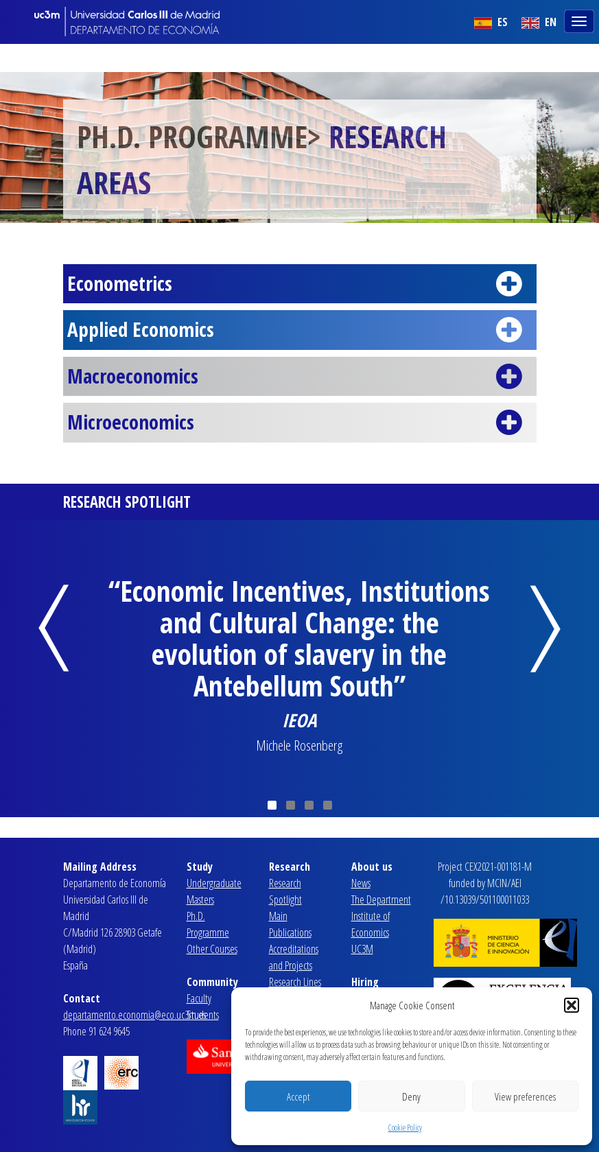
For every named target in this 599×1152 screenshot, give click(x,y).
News (361, 883)
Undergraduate (214, 883)
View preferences (525, 1096)
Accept (298, 1096)
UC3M (362, 948)
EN (538, 22)
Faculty (199, 998)
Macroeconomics (299, 377)
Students (203, 1014)
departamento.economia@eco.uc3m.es (134, 1014)
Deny (411, 1096)
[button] (571, 1005)
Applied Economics (299, 330)
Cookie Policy (405, 1127)
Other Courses (212, 948)
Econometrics (299, 284)
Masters (200, 899)
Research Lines (295, 981)
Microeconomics (299, 423)
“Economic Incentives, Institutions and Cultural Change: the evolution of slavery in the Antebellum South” (299, 638)
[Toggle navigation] (580, 20)
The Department (381, 899)
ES (491, 22)
